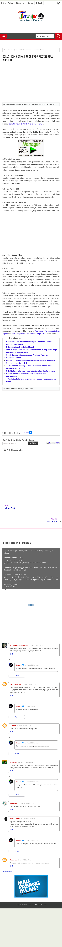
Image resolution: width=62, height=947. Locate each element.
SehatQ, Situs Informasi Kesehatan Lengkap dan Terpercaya (30, 371)
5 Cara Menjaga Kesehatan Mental (20, 347)
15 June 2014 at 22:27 (32, 768)
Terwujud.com (30, 891)
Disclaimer (20, 3)
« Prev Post (10, 508)
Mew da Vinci (15, 805)
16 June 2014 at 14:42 (27, 790)
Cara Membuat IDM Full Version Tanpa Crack (26, 124)
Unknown (13, 847)
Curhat (30, 3)
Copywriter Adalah (13, 358)
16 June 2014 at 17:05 (27, 805)
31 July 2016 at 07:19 (25, 847)
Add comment (7, 858)
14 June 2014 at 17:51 (24, 712)
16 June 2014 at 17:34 (32, 827)
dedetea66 (13, 749)
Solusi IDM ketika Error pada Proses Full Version (27, 58)
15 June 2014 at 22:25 (32, 652)
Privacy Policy (7, 3)
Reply (11, 641)
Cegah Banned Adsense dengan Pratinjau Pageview (27, 355)
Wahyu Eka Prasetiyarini (19, 632)
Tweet (26, 433)
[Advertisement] (31, 83)
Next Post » (52, 508)
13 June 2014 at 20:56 (36, 632)
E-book (39, 3)
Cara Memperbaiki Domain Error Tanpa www (28, 334)
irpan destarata (15, 671)
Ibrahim (18, 652)
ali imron (13, 712)
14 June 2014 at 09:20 (29, 671)
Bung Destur (14, 790)
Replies (14, 646)
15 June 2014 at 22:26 (32, 693)
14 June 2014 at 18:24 (25, 749)
